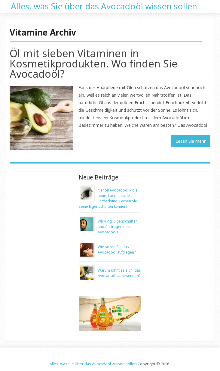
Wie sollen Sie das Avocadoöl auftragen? (117, 249)
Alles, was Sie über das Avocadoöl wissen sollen (104, 5)
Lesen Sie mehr (191, 141)
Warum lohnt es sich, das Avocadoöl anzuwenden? (119, 273)
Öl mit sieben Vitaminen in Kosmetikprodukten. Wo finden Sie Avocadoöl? (94, 63)
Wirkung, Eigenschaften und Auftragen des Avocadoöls (118, 227)
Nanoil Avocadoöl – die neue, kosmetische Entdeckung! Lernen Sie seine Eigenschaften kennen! (108, 198)
